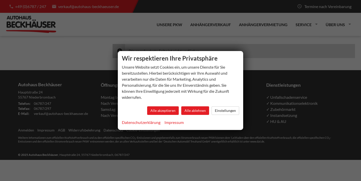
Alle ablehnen (195, 110)
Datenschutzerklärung (141, 122)
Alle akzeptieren (162, 110)
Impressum (174, 122)
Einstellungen (225, 110)
